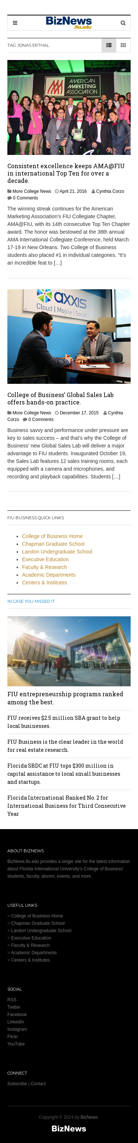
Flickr (12, 1036)
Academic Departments (49, 575)
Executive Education (45, 559)
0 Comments (25, 198)
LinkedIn (15, 1022)
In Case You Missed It (31, 601)
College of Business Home (52, 536)
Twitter (13, 1007)
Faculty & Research (44, 567)
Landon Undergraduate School (57, 552)
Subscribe (17, 1083)
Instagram (17, 1029)
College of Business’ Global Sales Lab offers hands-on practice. (60, 398)
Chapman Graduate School (53, 544)
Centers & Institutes (44, 582)
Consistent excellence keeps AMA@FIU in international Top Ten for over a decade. (66, 173)
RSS (12, 999)
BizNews (89, 1117)
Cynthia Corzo (110, 191)
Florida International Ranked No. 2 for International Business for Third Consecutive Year (66, 805)
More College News (32, 191)
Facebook (17, 1014)
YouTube (16, 1044)
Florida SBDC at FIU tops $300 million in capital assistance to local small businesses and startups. (63, 773)
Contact (38, 1083)
